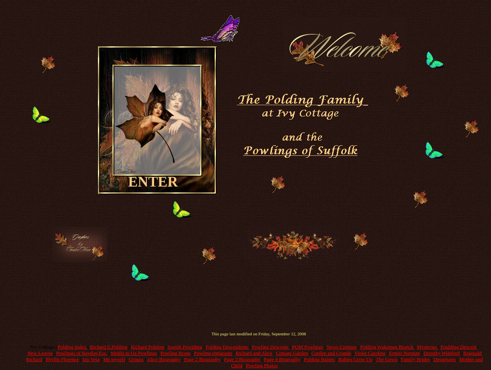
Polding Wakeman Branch (387, 347)
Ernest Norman (404, 353)
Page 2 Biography (202, 359)
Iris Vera (91, 359)
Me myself (114, 359)
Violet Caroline (370, 353)
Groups (136, 359)
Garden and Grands (331, 353)
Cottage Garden (292, 353)
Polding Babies (319, 359)
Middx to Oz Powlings (134, 353)
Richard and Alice (254, 353)
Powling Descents (271, 347)
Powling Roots (175, 353)
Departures (445, 359)
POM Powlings (307, 347)
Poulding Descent (458, 347)
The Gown (386, 359)
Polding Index (73, 347)
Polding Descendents (227, 347)
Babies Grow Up (355, 359)
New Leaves (40, 353)
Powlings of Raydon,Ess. (81, 353)
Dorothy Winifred (441, 353)
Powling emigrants (213, 353)
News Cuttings (342, 347)
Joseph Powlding (184, 347)
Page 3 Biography (242, 359)
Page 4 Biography (282, 359)
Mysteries (427, 347)
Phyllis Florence (62, 359)
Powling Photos (262, 365)
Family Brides (415, 359)
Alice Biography (163, 359)
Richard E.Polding (108, 347)
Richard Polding (147, 347)
